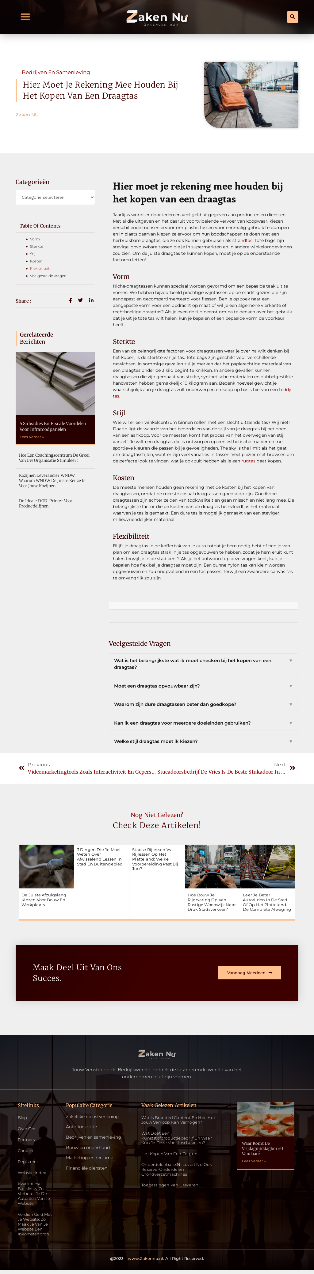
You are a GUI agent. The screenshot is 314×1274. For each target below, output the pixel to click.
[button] (25, 16)
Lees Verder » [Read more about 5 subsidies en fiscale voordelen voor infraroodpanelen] (32, 437)
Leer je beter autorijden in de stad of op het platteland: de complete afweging (267, 902)
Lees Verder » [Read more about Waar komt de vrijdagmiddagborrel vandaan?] (254, 1161)
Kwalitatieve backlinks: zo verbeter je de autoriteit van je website (36, 1196)
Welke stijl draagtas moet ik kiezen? (203, 741)
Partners (27, 1140)
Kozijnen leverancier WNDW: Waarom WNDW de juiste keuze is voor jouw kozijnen (52, 480)
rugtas (248, 461)
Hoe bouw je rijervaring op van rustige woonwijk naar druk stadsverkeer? (212, 902)
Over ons (28, 1129)
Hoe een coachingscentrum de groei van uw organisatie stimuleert (54, 458)
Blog (23, 1118)
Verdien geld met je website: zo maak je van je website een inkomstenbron (36, 1228)
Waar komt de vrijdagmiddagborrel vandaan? (262, 1148)
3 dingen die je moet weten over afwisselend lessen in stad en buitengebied (100, 856)
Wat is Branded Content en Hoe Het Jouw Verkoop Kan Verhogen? (178, 1120)
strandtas (242, 240)
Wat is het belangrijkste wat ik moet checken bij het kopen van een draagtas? (203, 664)
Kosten (36, 261)
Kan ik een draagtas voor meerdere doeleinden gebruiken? (203, 723)
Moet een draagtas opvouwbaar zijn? (203, 686)
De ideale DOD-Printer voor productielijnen (46, 503)
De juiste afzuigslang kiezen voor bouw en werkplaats (43, 899)
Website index (33, 1174)
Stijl (33, 253)
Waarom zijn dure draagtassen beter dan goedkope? (203, 704)
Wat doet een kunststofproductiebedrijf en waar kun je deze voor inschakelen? (176, 1138)
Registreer (29, 1163)
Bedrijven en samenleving (56, 72)
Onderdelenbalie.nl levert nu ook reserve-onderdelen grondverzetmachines (176, 1169)
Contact (26, 1152)
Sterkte (36, 246)
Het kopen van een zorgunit (170, 1153)
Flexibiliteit (40, 268)
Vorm (35, 239)
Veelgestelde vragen (48, 275)
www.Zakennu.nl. (146, 1262)
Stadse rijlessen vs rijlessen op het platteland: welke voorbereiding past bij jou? (155, 859)
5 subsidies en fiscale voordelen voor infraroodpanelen (53, 426)
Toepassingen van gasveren (169, 1184)
